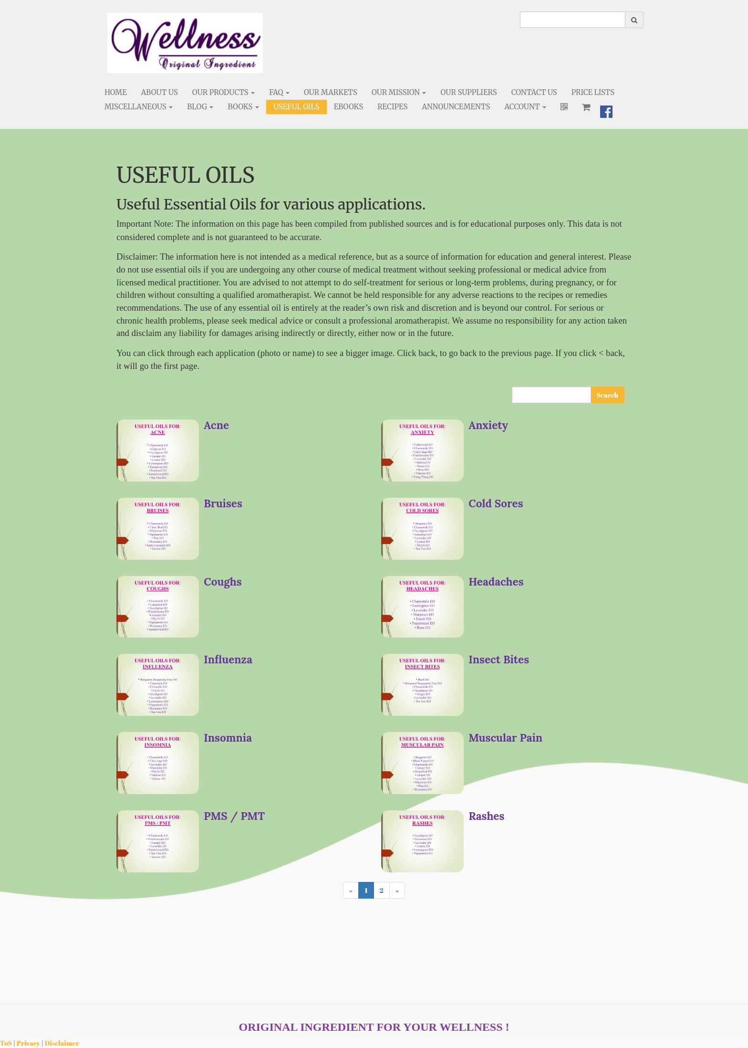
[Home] (185, 43)
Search (607, 394)
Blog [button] (200, 106)
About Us (159, 92)
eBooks (349, 106)
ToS (6, 1043)
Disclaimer (62, 1043)
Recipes (392, 106)
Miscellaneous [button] (138, 106)
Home (115, 92)
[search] (572, 19)
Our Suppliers (468, 92)
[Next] (397, 890)
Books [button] (243, 106)
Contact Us (534, 92)
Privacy (28, 1043)
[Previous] (351, 890)
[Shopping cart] (586, 107)
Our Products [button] (223, 92)
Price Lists (592, 92)
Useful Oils (296, 106)
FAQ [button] (279, 92)
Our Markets (330, 92)
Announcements (456, 106)
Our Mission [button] (399, 92)
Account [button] (525, 106)
